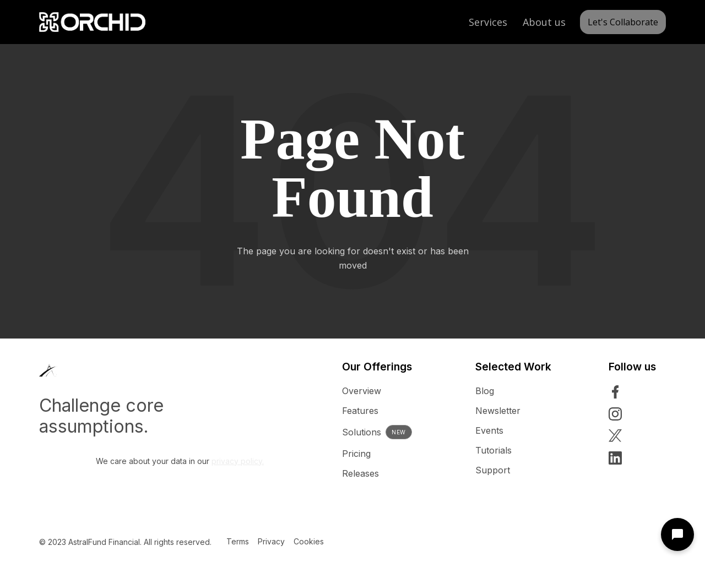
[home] (92, 21)
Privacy (271, 541)
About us (544, 22)
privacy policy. (238, 461)
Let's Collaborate (623, 22)
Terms (237, 541)
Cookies (309, 541)
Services (488, 22)
